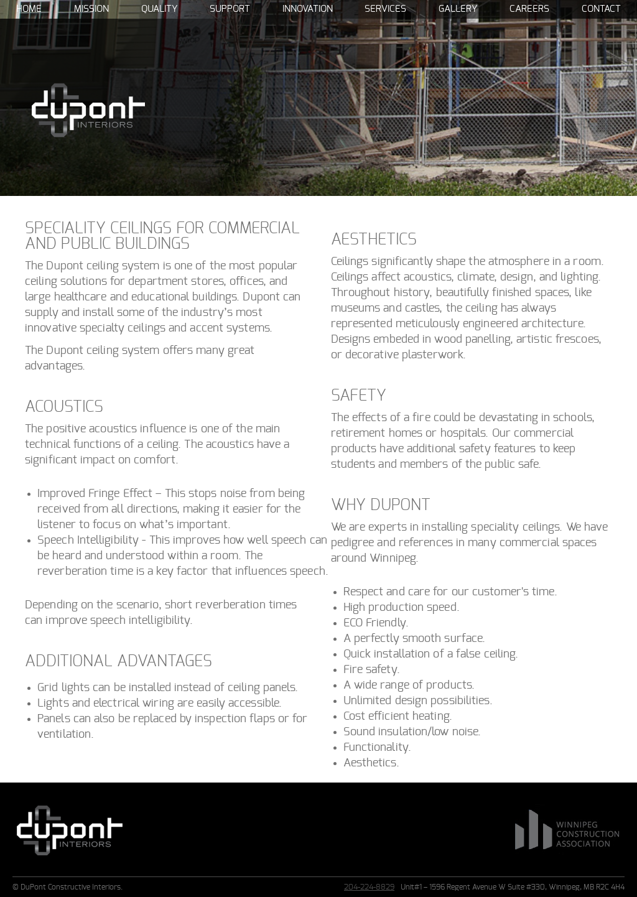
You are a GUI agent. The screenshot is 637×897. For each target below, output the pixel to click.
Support (230, 9)
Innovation (307, 9)
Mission (91, 9)
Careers (529, 9)
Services (385, 9)
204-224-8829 (369, 887)
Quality (159, 9)
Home (29, 9)
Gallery (458, 9)
